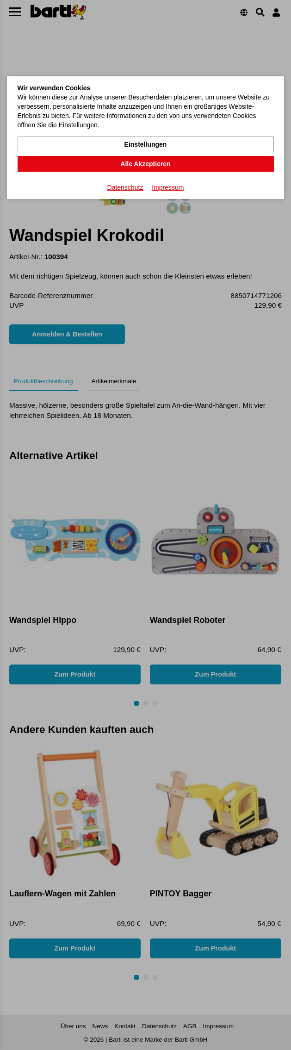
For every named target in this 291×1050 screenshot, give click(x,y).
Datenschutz (125, 187)
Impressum (168, 187)
